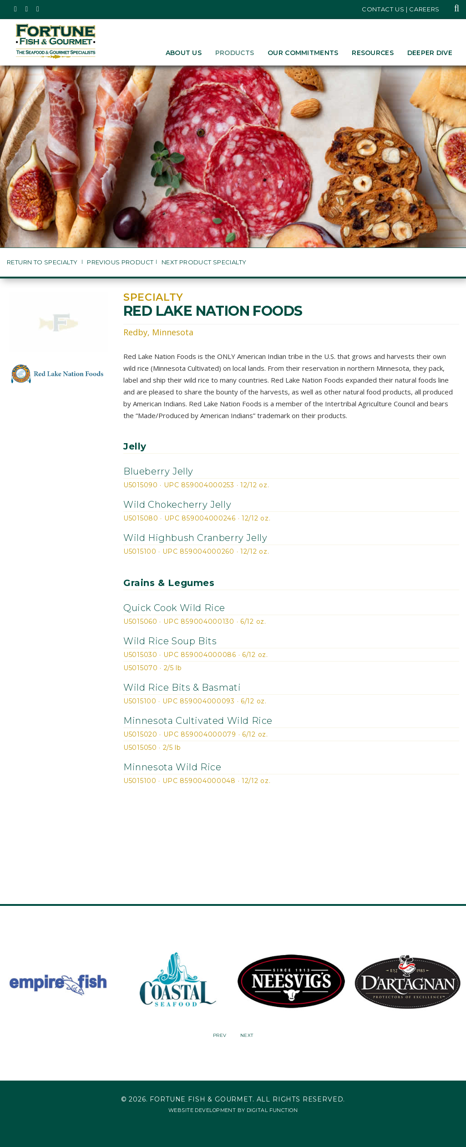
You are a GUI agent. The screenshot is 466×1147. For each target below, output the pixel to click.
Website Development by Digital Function (233, 1110)
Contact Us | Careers (401, 9)
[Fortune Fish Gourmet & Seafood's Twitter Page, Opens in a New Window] (15, 9)
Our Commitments (303, 53)
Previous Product (120, 262)
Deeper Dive (429, 53)
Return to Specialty (43, 262)
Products (234, 53)
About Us (184, 53)
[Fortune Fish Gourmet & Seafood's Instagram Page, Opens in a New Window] (27, 9)
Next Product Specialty (204, 262)
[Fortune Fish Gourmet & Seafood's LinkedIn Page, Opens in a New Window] (38, 9)
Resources (373, 53)
